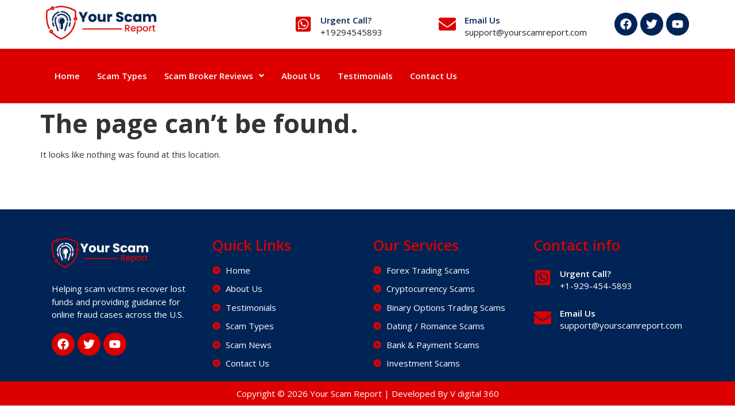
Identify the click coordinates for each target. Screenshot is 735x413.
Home (67, 75)
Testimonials (365, 75)
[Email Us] (447, 24)
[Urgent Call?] (303, 24)
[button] (214, 76)
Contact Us (433, 75)
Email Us (482, 20)
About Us (300, 75)
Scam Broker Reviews (214, 75)
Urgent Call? (346, 20)
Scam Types (122, 75)
